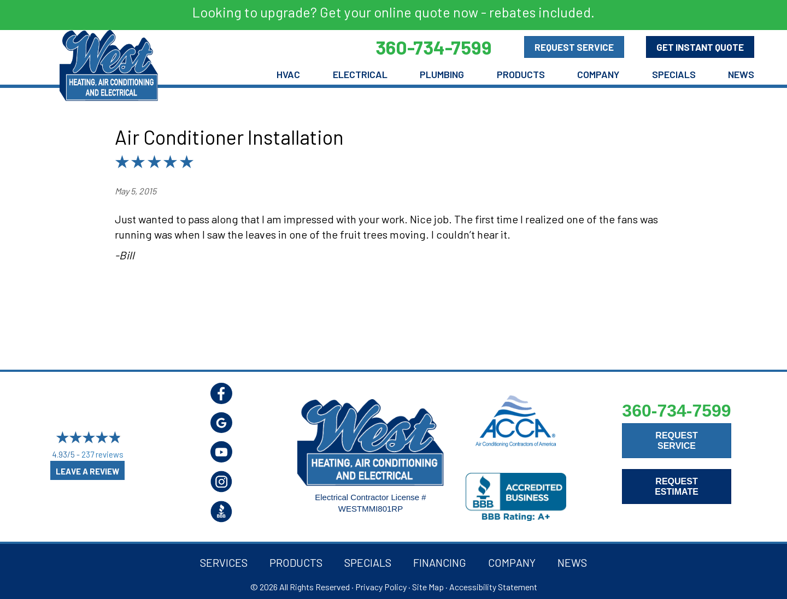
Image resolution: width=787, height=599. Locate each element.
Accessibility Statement (493, 587)
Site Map (428, 587)
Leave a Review (87, 471)
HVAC (288, 74)
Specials (674, 74)
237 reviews (102, 454)
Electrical (360, 74)
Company (598, 74)
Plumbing (442, 74)
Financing (439, 562)
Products (521, 74)
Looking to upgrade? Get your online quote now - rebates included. (393, 12)
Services (224, 562)
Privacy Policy (381, 587)
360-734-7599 (676, 410)
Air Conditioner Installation (229, 137)
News (741, 74)
